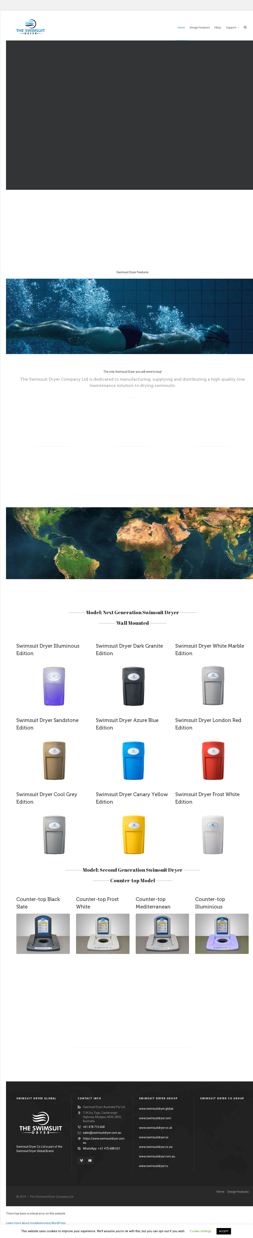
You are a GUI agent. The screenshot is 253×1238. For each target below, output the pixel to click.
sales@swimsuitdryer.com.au (102, 1132)
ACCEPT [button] (224, 1231)
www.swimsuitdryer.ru (153, 1166)
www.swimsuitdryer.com (155, 1118)
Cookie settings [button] (200, 1231)
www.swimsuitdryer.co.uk (155, 1127)
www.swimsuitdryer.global (156, 1108)
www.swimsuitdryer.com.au (157, 1156)
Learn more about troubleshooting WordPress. (36, 1223)
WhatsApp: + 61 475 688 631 (101, 1148)
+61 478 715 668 (94, 1127)
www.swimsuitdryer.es (153, 1137)
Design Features (238, 1191)
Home (220, 1191)
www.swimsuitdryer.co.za (155, 1147)
